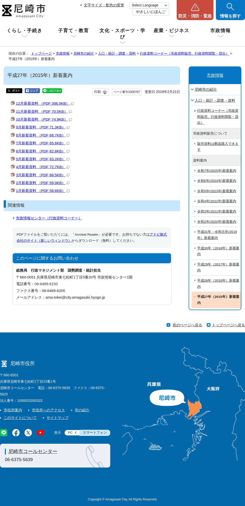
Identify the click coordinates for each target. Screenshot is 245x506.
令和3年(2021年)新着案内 (216, 211)
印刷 (97, 92)
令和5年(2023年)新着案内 (216, 191)
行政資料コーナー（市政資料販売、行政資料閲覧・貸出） (184, 53)
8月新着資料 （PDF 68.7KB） (43, 135)
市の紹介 (82, 410)
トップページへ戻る (228, 325)
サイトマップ (58, 418)
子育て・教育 (73, 30)
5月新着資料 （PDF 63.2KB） (43, 159)
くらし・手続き (24, 30)
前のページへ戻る (187, 325)
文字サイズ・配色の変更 (104, 5)
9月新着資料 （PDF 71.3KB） (43, 127)
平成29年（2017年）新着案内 (218, 267)
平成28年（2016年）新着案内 (218, 284)
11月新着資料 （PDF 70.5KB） (44, 111)
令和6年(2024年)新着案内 (216, 181)
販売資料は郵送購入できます (217, 147)
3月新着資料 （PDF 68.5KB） (43, 175)
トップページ (41, 53)
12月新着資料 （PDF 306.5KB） (45, 103)
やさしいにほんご (150, 12)
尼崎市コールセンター (32, 451)
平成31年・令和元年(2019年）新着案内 (217, 235)
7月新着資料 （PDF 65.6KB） (43, 143)
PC (70, 432)
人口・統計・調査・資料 (117, 53)
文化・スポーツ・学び (122, 33)
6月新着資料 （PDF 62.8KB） (43, 151)
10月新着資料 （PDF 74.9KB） (44, 119)
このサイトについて (20, 418)
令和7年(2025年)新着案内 (216, 171)
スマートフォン (95, 432)
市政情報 (220, 30)
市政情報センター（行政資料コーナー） (49, 218)
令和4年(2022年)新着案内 (216, 201)
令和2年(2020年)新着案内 (216, 222)
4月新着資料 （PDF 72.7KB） (43, 167)
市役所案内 (13, 410)
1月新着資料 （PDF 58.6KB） (43, 191)
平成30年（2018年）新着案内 (218, 251)
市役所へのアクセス (48, 410)
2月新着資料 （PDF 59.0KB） (43, 183)
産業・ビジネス (171, 30)
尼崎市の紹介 (84, 53)
